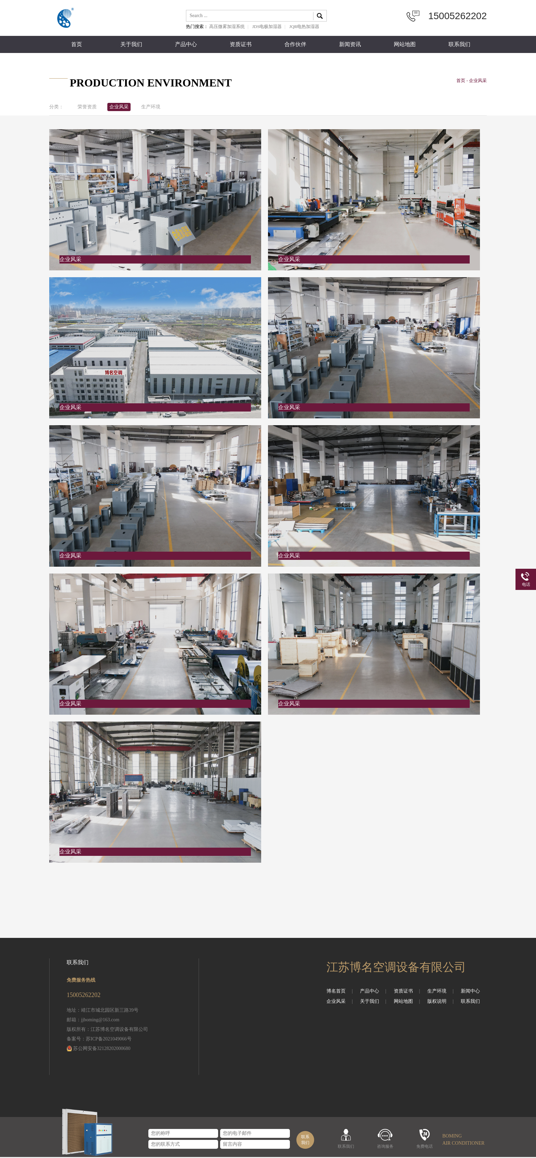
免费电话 (424, 1146)
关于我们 (131, 45)
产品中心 (186, 45)
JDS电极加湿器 (267, 26)
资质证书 (241, 45)
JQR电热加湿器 (304, 26)
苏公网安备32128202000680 (102, 1049)
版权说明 (440, 1002)
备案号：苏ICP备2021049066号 (99, 1039)
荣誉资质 (88, 107)
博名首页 (339, 992)
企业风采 (123, 107)
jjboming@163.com (100, 1020)
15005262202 (457, 16)
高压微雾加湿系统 (227, 26)
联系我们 (459, 45)
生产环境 (157, 107)
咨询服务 (385, 1146)
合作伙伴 (295, 45)
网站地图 (405, 45)
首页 (76, 45)
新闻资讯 (350, 45)
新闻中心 (470, 992)
